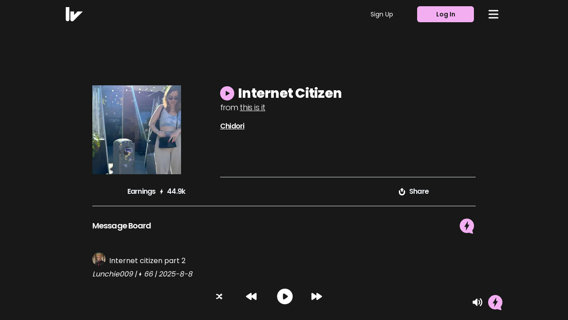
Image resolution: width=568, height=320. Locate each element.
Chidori (232, 126)
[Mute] (477, 302)
